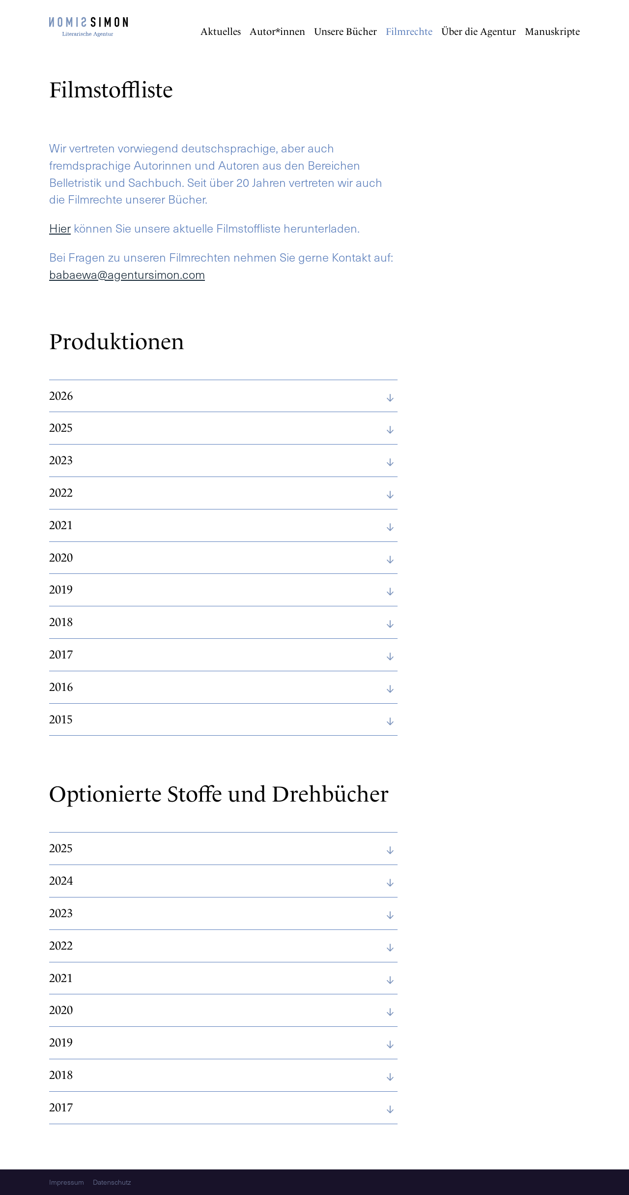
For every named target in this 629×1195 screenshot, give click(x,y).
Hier (60, 228)
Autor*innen (277, 31)
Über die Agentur (478, 31)
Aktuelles (220, 31)
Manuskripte (552, 31)
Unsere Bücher (345, 31)
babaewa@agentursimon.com (127, 274)
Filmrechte (409, 31)
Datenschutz (112, 1182)
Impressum (66, 1182)
